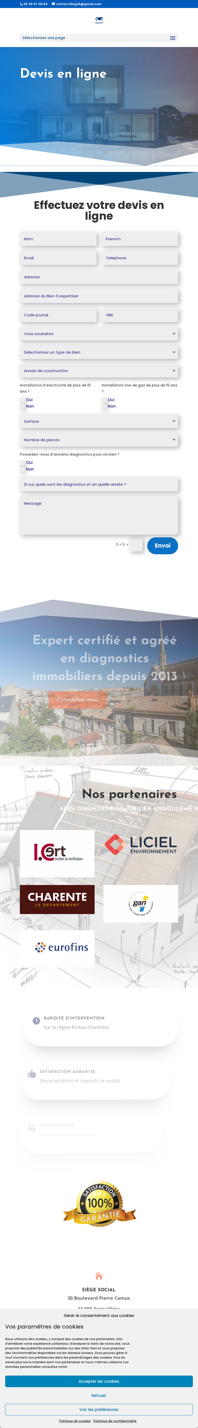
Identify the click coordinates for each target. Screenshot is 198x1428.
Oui (26, 399)
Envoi (162, 546)
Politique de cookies (75, 1421)
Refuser (99, 1395)
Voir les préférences (99, 1409)
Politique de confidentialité (115, 1421)
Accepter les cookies (99, 1381)
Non (27, 406)
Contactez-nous (66, 700)
